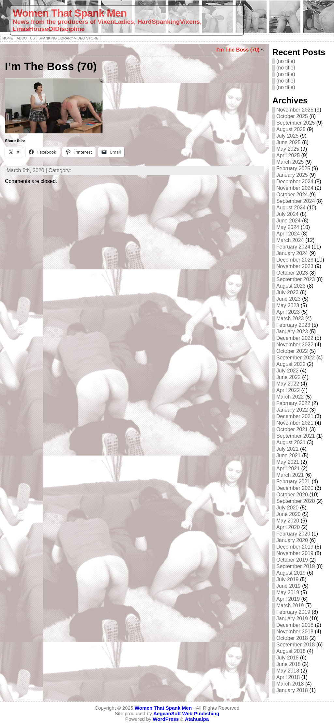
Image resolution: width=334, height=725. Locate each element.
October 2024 (292, 194)
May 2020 (287, 520)
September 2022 (295, 357)
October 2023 (292, 273)
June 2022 (288, 377)
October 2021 (292, 429)
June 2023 (288, 299)
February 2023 (293, 325)
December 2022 (294, 338)
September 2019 (295, 566)
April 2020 (288, 527)
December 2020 (294, 488)
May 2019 (287, 592)
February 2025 (293, 168)
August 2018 (291, 651)
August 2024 (291, 207)
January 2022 (292, 410)
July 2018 (287, 657)
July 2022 (287, 370)
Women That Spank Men (70, 13)
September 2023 (295, 279)
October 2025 (292, 116)
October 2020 (292, 494)
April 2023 (288, 312)
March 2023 (290, 318)
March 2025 (290, 162)
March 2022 (290, 397)
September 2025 (295, 123)
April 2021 (288, 468)
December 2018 (294, 625)
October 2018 (292, 638)
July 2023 (287, 292)
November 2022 (294, 344)
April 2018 (288, 677)
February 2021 (293, 481)
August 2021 (291, 442)
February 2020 (293, 533)
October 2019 (292, 560)
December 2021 (294, 416)
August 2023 (291, 286)
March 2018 (290, 684)
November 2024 (294, 188)
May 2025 (287, 149)
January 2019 (292, 618)
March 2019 (290, 605)
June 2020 (288, 514)
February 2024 (293, 246)
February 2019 (293, 612)
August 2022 (291, 364)
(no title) (285, 61)
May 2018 (287, 670)
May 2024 (287, 227)
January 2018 (292, 690)
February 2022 (293, 403)
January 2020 (292, 540)
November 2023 (294, 266)
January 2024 (292, 253)
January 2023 (292, 331)
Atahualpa (197, 719)
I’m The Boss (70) (237, 50)
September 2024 (295, 201)
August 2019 (291, 573)
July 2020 (287, 507)
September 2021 (295, 436)
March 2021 (290, 475)
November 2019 (294, 553)
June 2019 (288, 586)
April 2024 (288, 233)
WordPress (166, 719)
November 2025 (294, 110)
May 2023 (287, 305)
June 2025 (288, 142)
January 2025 (292, 175)
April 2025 (288, 155)
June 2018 (288, 664)
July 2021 (287, 449)
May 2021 (287, 462)
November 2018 (294, 631)
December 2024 (294, 181)
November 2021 (294, 423)
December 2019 (294, 547)
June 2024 (288, 220)
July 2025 (287, 136)
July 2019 (287, 579)
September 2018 (295, 644)
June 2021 (288, 455)
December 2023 (294, 260)
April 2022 (288, 390)
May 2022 (287, 383)
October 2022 (292, 351)
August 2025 (291, 129)
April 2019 (288, 599)
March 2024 (290, 240)
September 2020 (295, 501)
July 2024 (287, 214)
